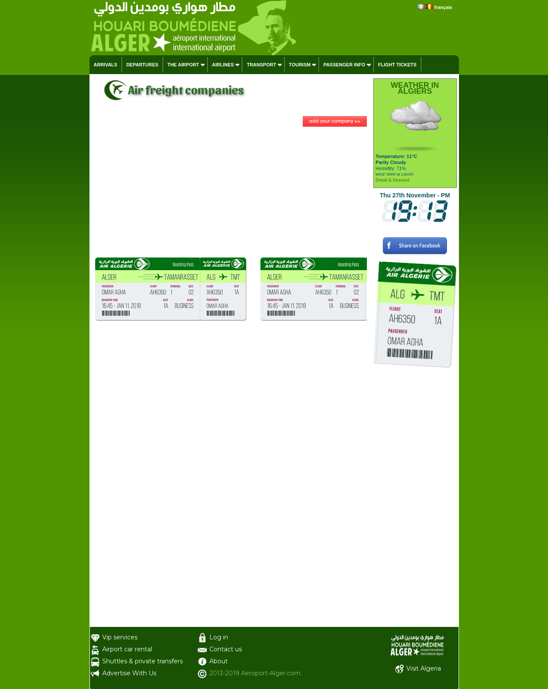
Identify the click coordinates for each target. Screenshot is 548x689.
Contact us (225, 649)
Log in (218, 637)
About (218, 661)
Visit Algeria (423, 668)
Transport (261, 64)
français (443, 7)
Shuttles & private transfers (142, 661)
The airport (183, 64)
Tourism (300, 64)
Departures (142, 64)
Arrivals (105, 64)
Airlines (223, 64)
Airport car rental (127, 649)
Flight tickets (397, 64)
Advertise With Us (129, 673)
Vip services (119, 637)
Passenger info (344, 64)
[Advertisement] (230, 193)
